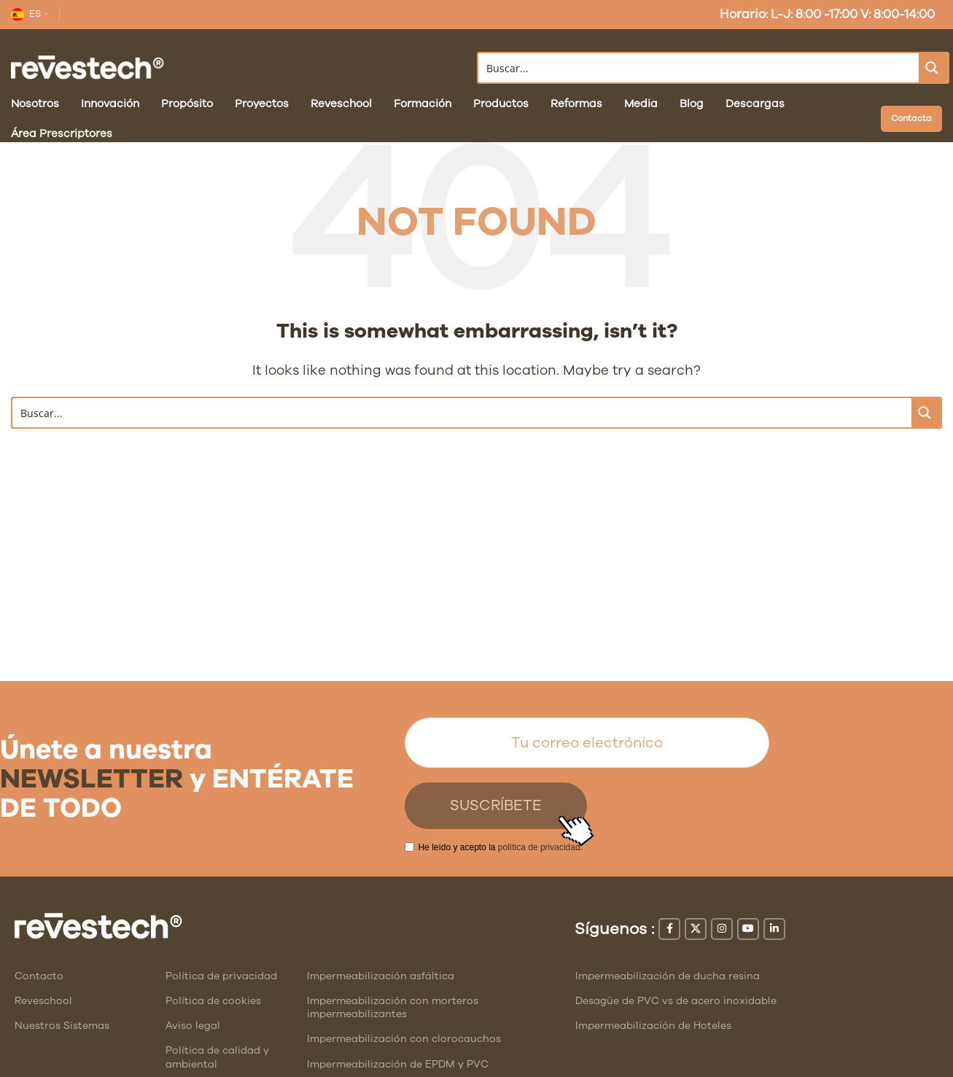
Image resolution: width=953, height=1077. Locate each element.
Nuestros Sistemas (62, 1026)
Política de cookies (213, 1001)
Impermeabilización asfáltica (380, 976)
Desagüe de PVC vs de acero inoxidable (676, 1001)
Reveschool (43, 1001)
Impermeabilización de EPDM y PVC (398, 1064)
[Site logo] (87, 66)
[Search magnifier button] (933, 67)
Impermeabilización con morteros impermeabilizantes (392, 1007)
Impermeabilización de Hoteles (653, 1026)
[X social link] (696, 929)
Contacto (39, 976)
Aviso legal (193, 1026)
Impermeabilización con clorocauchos (404, 1039)
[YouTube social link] (748, 929)
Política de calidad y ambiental (217, 1056)
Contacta (911, 118)
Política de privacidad (221, 976)
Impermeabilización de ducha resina (667, 976)
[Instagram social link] (722, 929)
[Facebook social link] (669, 929)
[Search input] (699, 68)
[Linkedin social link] (774, 929)
